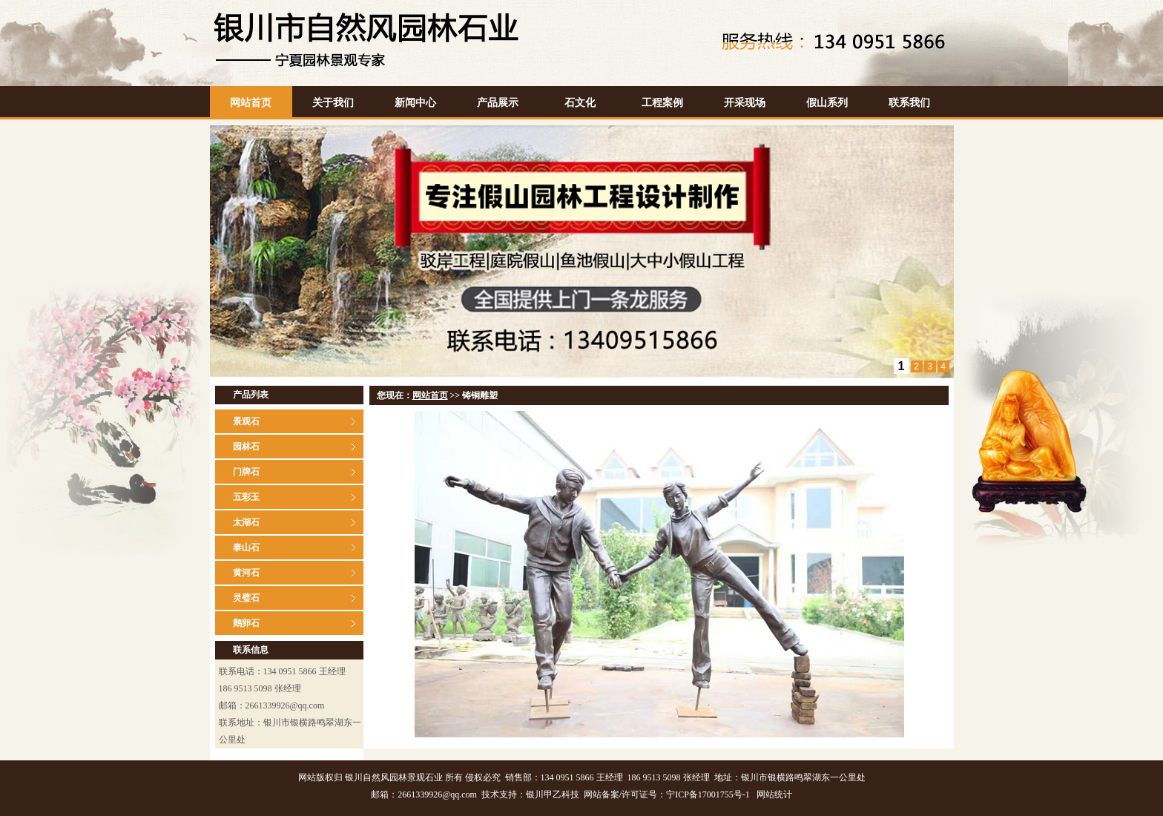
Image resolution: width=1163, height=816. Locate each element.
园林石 (246, 446)
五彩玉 (246, 497)
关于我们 (333, 102)
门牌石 (246, 472)
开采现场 (744, 102)
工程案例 (662, 102)
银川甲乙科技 (552, 794)
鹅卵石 (246, 623)
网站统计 (774, 794)
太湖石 (246, 522)
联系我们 (909, 102)
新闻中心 (415, 102)
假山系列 (827, 102)
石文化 (580, 102)
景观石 (246, 421)
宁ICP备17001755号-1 (708, 794)
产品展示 (497, 102)
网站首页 (250, 102)
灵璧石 (246, 598)
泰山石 (246, 547)
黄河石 (246, 572)
